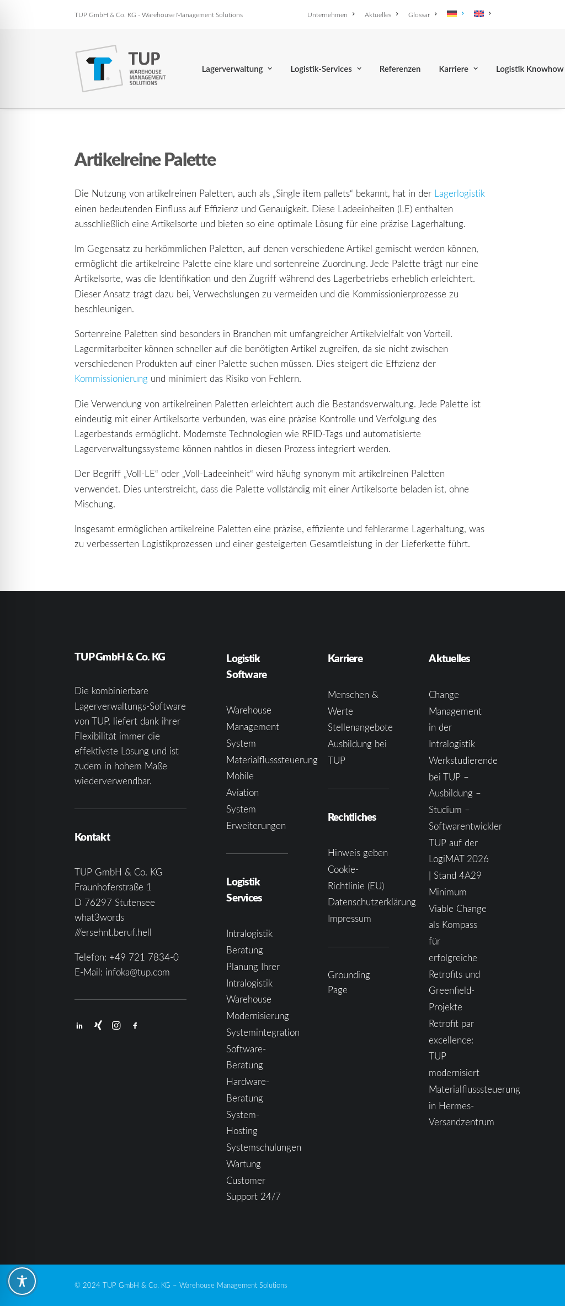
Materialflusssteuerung (272, 759)
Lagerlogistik (459, 193)
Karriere (458, 69)
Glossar (422, 14)
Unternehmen (330, 14)
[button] (79, 1026)
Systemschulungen (263, 1147)
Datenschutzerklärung (372, 901)
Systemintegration (263, 1032)
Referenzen (400, 69)
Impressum (349, 918)
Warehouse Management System (252, 726)
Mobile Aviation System (242, 792)
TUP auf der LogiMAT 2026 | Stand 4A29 (459, 859)
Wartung (243, 1163)
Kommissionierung (111, 378)
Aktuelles (381, 14)
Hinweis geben (358, 852)
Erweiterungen (256, 825)
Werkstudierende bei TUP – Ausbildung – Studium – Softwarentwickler (465, 793)
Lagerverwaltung (237, 69)
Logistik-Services (325, 69)
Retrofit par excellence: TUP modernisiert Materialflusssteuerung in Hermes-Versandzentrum (474, 1073)
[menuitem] (332, 14)
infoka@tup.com (137, 972)
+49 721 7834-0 (144, 957)
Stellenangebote (360, 727)
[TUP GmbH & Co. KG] (120, 68)
